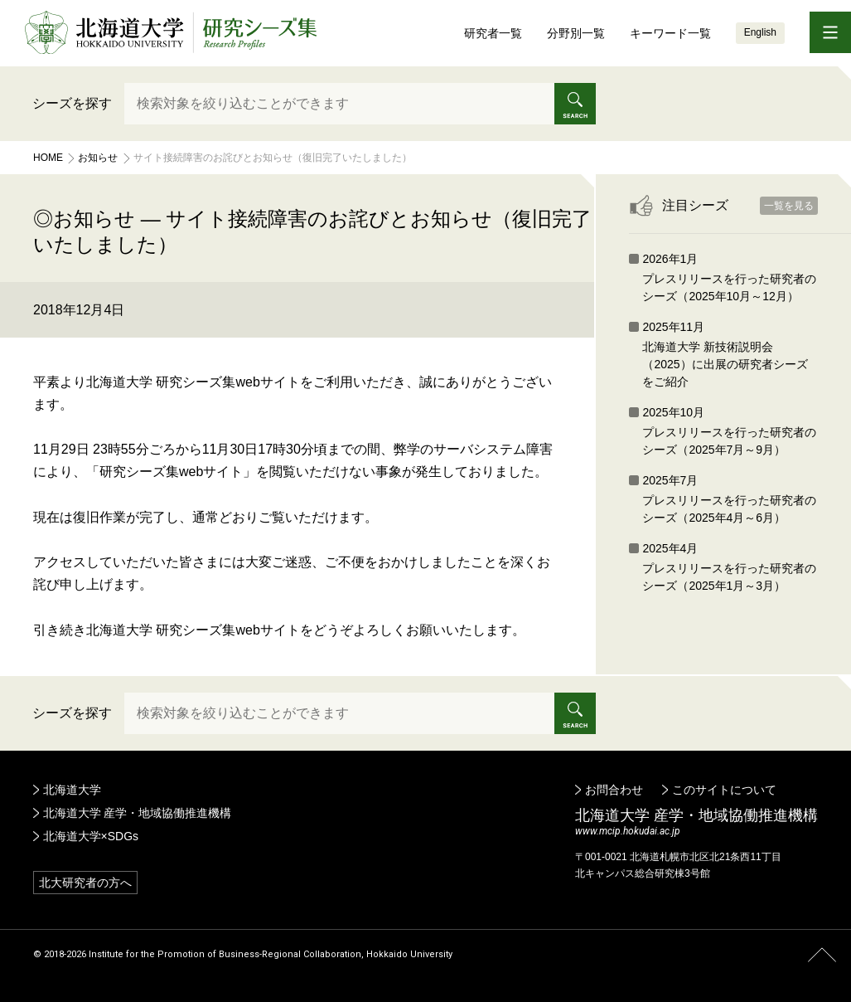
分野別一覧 (576, 33)
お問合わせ (614, 789)
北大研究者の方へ (85, 882)
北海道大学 (72, 789)
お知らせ (98, 157)
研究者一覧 (493, 33)
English (760, 32)
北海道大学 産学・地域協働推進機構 (137, 813)
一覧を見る (789, 206)
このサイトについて (724, 789)
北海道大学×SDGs (91, 836)
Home (48, 157)
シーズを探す (72, 103)
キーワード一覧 (670, 33)
